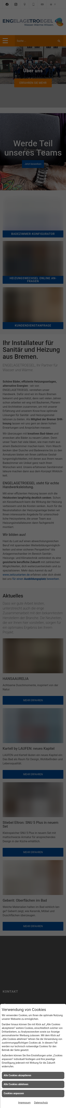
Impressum (24, 1102)
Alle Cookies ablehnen (16, 1084)
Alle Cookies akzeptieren (17, 1075)
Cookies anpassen (14, 1093)
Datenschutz (41, 1102)
